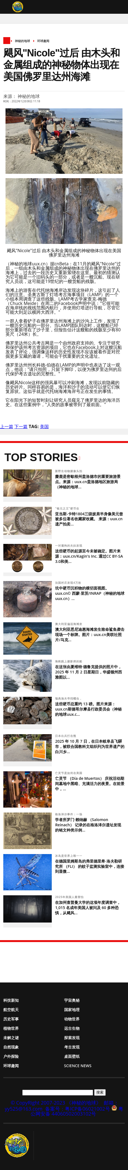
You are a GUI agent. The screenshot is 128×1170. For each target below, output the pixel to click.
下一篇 (21, 426)
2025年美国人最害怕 (70, 897)
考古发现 (72, 1047)
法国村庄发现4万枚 (68, 583)
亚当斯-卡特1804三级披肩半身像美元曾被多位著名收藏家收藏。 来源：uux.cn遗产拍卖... (89, 519)
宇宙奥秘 (72, 1000)
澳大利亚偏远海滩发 (69, 624)
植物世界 (11, 1028)
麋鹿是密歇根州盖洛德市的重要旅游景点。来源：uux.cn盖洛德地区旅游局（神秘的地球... (88, 481)
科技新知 (11, 1000)
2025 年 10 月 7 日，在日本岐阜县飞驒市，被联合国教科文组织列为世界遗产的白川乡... (89, 746)
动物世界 (72, 1019)
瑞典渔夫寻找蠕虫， (69, 698)
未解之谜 (11, 1037)
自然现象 (11, 1047)
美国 (44, 426)
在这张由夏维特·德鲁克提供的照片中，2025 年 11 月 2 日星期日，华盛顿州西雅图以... (88, 672)
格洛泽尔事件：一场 (69, 814)
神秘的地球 (22, 40)
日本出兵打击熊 (65, 736)
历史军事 (11, 1019)
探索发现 (72, 1037)
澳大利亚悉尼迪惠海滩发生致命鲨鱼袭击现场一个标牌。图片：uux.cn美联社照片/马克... (89, 634)
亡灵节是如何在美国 (69, 773)
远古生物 (72, 1028)
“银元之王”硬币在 (67, 508)
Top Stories (41, 457)
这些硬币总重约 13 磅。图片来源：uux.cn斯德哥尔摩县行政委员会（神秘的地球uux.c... (88, 709)
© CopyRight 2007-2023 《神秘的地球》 (56, 1102)
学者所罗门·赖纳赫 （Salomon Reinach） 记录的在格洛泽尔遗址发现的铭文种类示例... (88, 825)
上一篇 (6, 426)
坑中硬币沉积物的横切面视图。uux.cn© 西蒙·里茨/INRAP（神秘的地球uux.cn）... (89, 593)
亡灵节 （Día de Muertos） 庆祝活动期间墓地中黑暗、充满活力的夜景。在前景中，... (89, 783)
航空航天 (11, 1009)
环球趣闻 (43, 40)
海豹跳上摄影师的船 (69, 661)
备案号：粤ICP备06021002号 (77, 1108)
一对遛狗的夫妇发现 (69, 545)
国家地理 (72, 1009)
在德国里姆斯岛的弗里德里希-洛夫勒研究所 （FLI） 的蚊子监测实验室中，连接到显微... (89, 866)
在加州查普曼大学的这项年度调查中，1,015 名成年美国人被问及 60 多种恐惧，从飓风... (88, 907)
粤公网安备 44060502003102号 (77, 1111)
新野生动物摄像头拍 (69, 471)
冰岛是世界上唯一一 (69, 856)
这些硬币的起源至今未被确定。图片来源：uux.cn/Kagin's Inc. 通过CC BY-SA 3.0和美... (89, 556)
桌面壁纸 (72, 1056)
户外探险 (11, 1056)
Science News (78, 1065)
